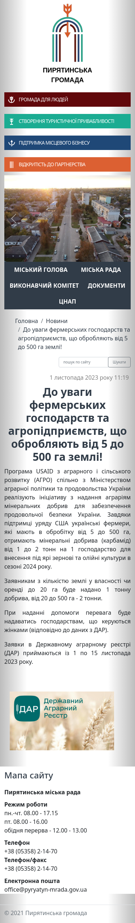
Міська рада (101, 270)
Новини (57, 321)
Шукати (119, 362)
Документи (107, 286)
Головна (26, 321)
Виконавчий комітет (44, 286)
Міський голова (40, 270)
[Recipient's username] (83, 362)
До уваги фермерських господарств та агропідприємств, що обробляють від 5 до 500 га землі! (74, 338)
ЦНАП (67, 301)
